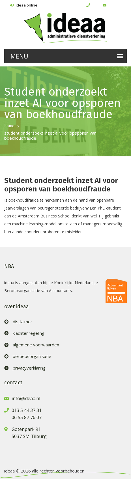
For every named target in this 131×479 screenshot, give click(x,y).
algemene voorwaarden (36, 345)
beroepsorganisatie (32, 356)
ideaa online (23, 5)
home (9, 126)
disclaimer (22, 321)
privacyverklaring (29, 368)
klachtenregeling (28, 333)
